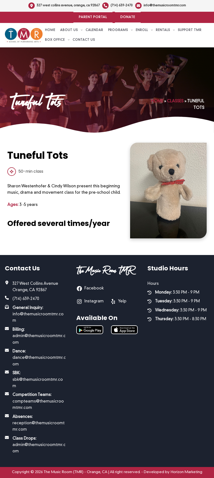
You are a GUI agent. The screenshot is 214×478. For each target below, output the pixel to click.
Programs (120, 30)
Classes (175, 101)
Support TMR (190, 30)
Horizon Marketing (186, 472)
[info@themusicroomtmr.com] (160, 5)
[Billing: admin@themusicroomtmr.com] (36, 336)
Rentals (165, 30)
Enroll (144, 30)
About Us (71, 30)
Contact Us (84, 40)
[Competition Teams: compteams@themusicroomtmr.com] (36, 401)
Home (50, 30)
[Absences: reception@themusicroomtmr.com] (36, 423)
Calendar (94, 30)
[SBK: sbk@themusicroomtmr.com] (36, 379)
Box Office (57, 40)
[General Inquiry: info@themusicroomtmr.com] (36, 314)
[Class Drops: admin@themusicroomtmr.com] (36, 445)
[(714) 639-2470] (117, 5)
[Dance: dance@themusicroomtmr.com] (36, 358)
